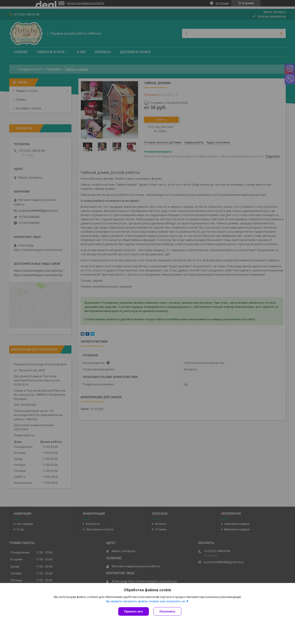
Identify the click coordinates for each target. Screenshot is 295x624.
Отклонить (167, 611)
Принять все (133, 611)
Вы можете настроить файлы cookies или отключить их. (146, 601)
